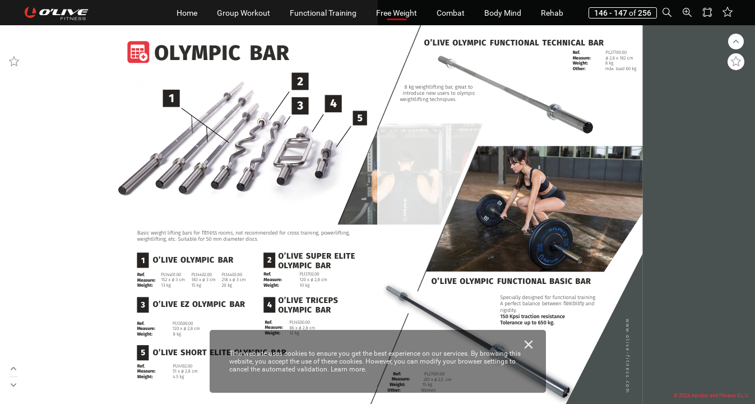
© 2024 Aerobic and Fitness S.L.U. (711, 395)
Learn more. (349, 369)
